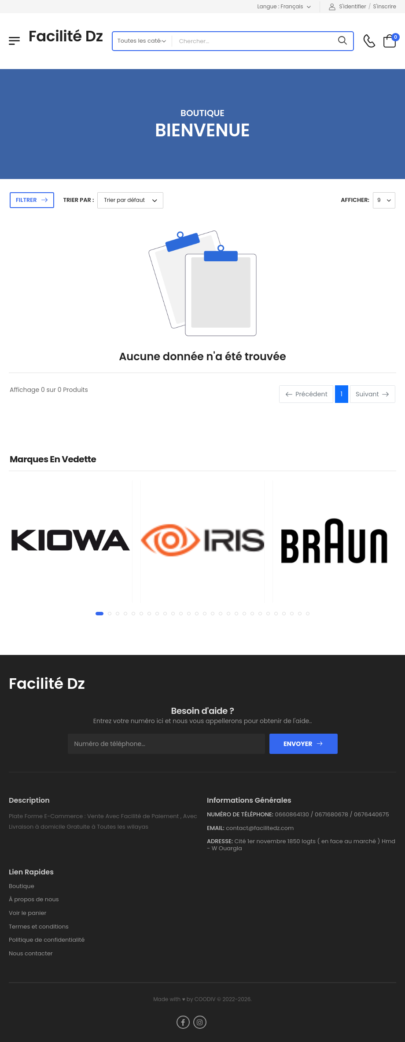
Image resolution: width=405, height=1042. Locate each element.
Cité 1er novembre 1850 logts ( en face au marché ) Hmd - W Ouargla (301, 844)
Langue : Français (280, 6)
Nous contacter (31, 953)
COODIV (205, 999)
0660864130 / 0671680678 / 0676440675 (332, 814)
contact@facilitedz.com (260, 828)
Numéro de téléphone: (240, 814)
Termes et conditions (39, 926)
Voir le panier (27, 913)
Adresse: (220, 841)
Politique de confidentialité (47, 940)
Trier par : (78, 200)
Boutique (21, 886)
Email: (216, 828)
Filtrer (26, 200)
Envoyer (303, 743)
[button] (99, 614)
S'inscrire (384, 6)
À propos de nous (34, 899)
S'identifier (347, 6)
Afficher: (355, 200)
